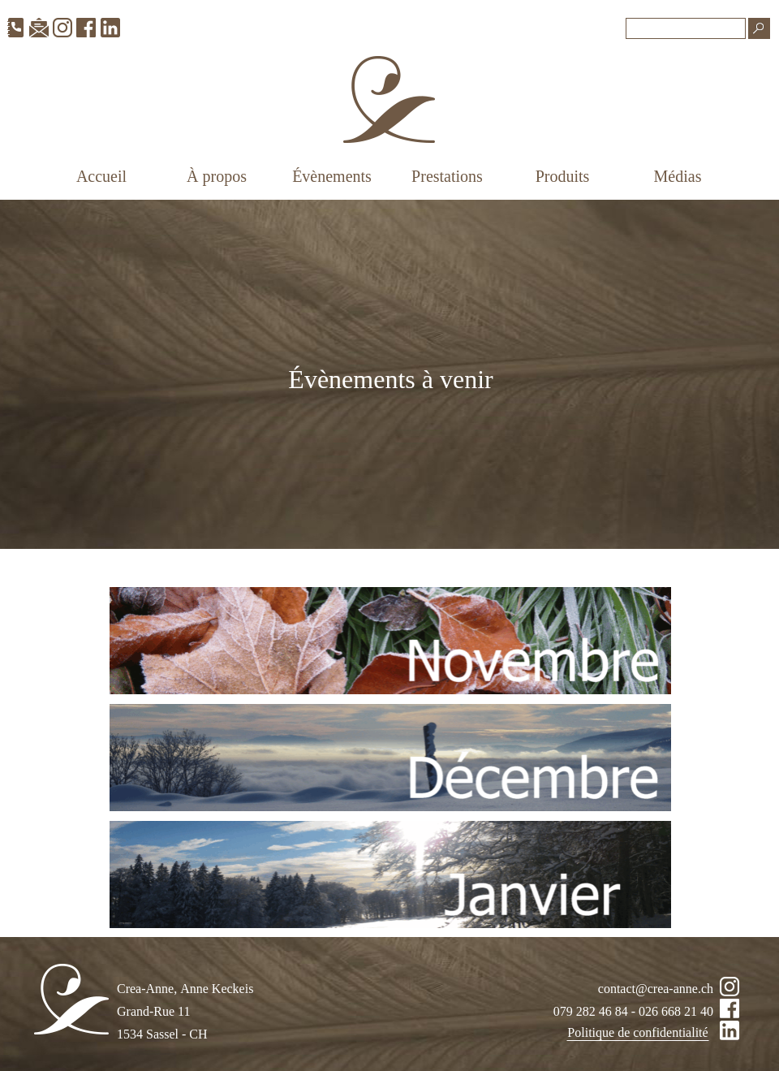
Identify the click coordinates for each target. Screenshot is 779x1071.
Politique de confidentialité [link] (637, 1032)
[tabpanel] (391, 391)
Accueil (101, 176)
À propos (217, 176)
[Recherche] (686, 28)
